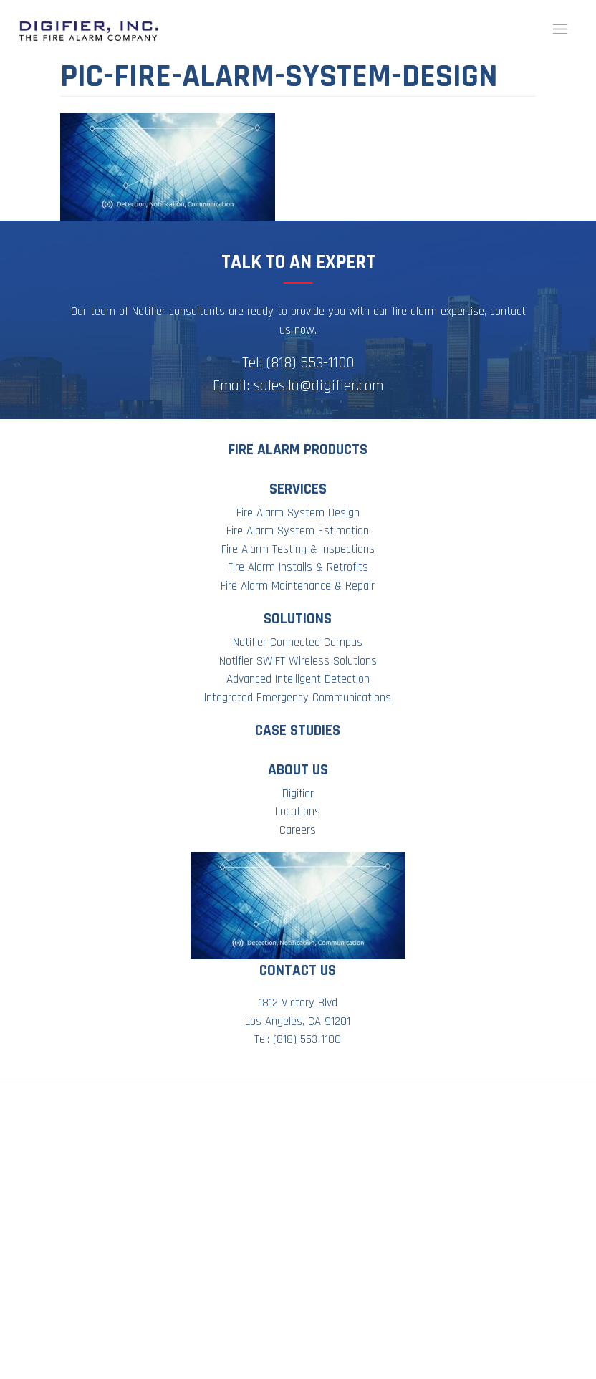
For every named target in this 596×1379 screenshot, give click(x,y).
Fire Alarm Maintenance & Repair (298, 586)
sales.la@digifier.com (318, 385)
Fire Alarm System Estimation (297, 531)
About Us (298, 769)
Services (298, 489)
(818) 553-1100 (310, 363)
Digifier (298, 794)
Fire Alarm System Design (298, 513)
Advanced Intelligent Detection (298, 679)
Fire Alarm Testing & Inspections (298, 549)
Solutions (298, 618)
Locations (297, 812)
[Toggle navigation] (560, 29)
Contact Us (297, 970)
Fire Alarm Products (298, 449)
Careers (297, 830)
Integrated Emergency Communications (297, 698)
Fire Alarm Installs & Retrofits (298, 567)
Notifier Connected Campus (297, 642)
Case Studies (297, 730)
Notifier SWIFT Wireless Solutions (298, 661)
